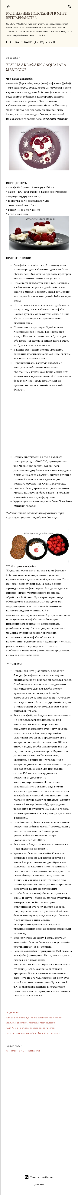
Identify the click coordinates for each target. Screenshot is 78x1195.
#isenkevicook (47, 1022)
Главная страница (21, 42)
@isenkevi (22, 1022)
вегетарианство (15, 1033)
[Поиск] (69, 6)
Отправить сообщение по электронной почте (34, 1017)
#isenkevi (34, 1022)
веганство (49, 1027)
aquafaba (31, 1033)
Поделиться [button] (13, 1012)
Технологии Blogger (39, 1177)
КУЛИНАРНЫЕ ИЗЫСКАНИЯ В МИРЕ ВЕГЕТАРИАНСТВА (36, 15)
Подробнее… (49, 42)
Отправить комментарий (23, 1050)
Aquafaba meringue (49, 1033)
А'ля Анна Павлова (17, 1027)
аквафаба (35, 1027)
